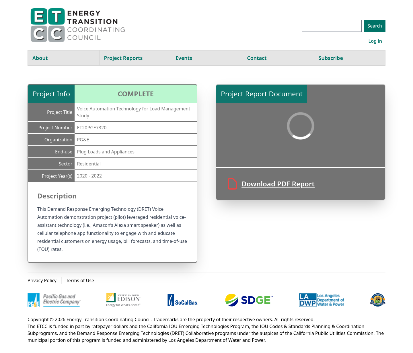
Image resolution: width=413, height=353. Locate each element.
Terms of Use (80, 280)
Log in (375, 41)
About (40, 57)
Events (184, 57)
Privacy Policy (42, 280)
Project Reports (123, 57)
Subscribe (331, 57)
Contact (256, 57)
